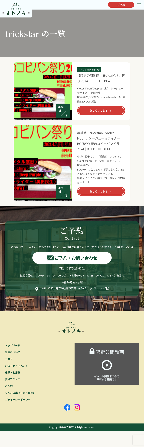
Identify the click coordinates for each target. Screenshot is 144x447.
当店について (12, 352)
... (1, 423)
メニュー (10, 359)
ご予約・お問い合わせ (72, 257)
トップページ (12, 345)
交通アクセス (12, 380)
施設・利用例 (12, 373)
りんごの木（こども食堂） (20, 393)
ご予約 (120, 5)
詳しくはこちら (99, 110)
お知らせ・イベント (16, 366)
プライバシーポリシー (17, 400)
